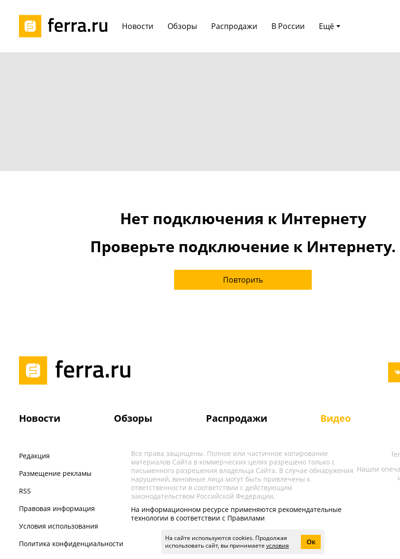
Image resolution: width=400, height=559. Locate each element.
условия (277, 545)
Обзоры (133, 418)
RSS (25, 490)
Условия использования (58, 526)
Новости (39, 418)
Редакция (34, 455)
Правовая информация (57, 508)
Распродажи (236, 418)
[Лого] (66, 26)
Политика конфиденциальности (71, 543)
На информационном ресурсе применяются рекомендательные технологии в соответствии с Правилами (236, 513)
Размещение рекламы (55, 473)
